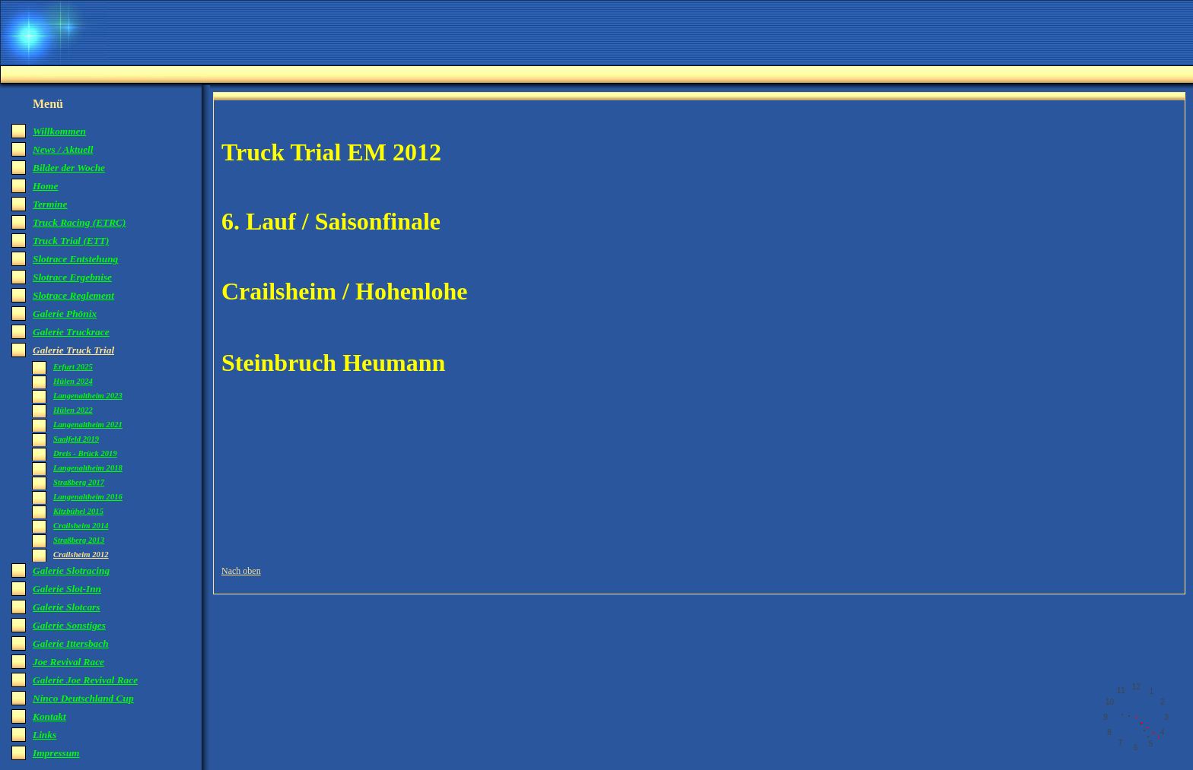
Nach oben (241, 571)
